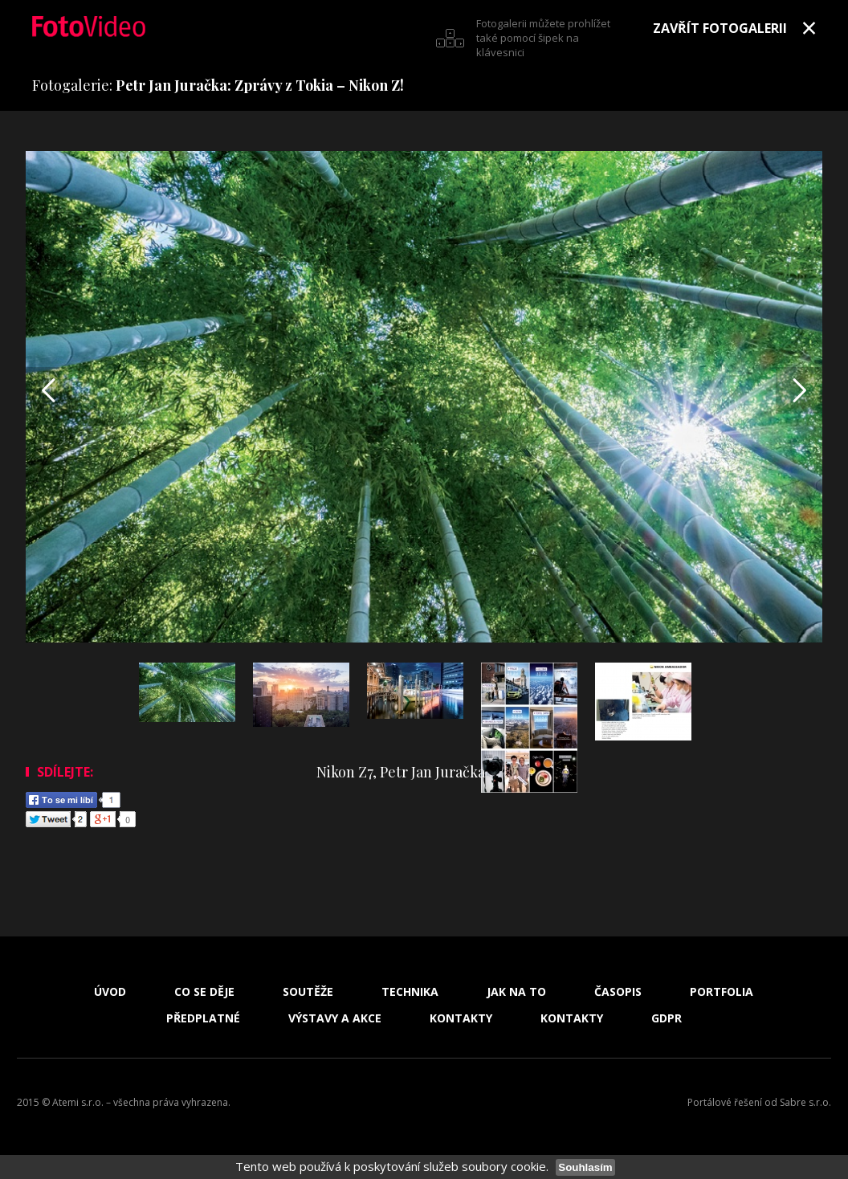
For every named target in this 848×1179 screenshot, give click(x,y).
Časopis (618, 992)
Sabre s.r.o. (805, 1102)
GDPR (666, 1018)
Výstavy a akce (334, 1018)
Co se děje (204, 992)
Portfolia (721, 992)
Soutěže (308, 992)
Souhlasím (585, 1167)
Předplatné (203, 1018)
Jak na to (516, 992)
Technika (409, 992)
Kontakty (461, 1018)
